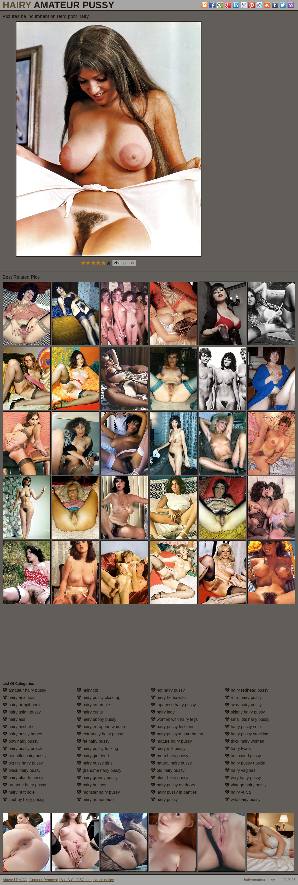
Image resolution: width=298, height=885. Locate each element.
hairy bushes (91, 785)
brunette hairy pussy (24, 785)
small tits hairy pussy (247, 719)
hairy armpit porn (21, 705)
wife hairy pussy (242, 799)
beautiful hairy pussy (24, 756)
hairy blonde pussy (23, 777)
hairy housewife (168, 697)
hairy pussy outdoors (173, 785)
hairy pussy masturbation (177, 734)
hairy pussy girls (94, 763)
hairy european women (101, 726)
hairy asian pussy (22, 712)
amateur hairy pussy (24, 690)
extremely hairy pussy (100, 734)
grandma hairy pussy (99, 770)
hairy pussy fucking (97, 748)
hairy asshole (18, 726)
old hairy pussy (167, 770)
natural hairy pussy (171, 763)
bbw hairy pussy (20, 741)
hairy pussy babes (22, 734)
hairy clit (87, 690)
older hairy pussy (169, 777)
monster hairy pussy (98, 792)
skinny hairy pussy (245, 712)
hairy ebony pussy (96, 719)
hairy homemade (95, 799)
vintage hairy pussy (245, 785)
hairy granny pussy (97, 777)
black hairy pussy (21, 770)
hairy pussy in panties (174, 792)
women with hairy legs (174, 719)
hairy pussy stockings (248, 734)
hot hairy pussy (168, 690)
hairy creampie (93, 705)
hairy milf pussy (168, 748)
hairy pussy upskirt (245, 763)
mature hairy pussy (171, 741)
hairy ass (14, 719)
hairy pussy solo (243, 726)
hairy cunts (90, 712)
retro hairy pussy (243, 697)
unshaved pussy (243, 756)
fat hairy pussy (93, 741)
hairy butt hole (19, 792)
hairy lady (163, 712)
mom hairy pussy (169, 756)
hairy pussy (164, 799)
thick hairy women (244, 741)
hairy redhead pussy (247, 690)
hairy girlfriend (93, 756)
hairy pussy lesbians (172, 726)
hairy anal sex (18, 697)
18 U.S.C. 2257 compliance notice (86, 880)
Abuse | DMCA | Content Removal (30, 880)
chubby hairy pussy (23, 799)
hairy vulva (238, 792)
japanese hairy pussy (173, 705)
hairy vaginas (240, 770)
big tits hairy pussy (23, 763)
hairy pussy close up (98, 697)
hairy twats (238, 748)
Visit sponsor (124, 263)
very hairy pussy (243, 777)
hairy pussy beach (22, 748)
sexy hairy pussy (243, 705)
